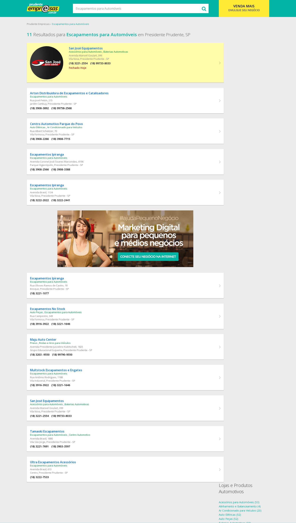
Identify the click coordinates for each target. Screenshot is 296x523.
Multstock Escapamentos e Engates (65, 373)
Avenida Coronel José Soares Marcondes (62, 157)
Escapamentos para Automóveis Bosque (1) (241, 125)
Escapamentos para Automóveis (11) (236, 81)
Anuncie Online (199, 505)
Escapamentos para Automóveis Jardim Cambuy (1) (245, 137)
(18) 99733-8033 (95, 64)
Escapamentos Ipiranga (55, 150)
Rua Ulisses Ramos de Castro (55, 284)
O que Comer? (108, 505)
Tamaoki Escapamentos (56, 437)
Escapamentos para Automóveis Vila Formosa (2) (244, 145)
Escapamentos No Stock (56, 309)
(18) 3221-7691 (48, 452)
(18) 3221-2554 (73, 64)
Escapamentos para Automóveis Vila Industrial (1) (244, 149)
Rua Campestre (47, 316)
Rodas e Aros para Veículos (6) (232, 93)
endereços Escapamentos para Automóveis (240, 189)
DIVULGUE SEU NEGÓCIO (238, 8)
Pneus (42, 344)
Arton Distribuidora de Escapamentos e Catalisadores (78, 86)
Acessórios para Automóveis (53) (234, 52)
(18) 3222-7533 (48, 484)
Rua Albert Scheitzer (50, 125)
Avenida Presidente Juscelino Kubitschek (62, 348)
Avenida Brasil (47, 189)
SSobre (92, 505)
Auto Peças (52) (224, 68)
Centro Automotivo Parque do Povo (65, 118)
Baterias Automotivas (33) (230, 72)
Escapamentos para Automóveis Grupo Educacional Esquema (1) (254, 133)
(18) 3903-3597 (69, 452)
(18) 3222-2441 (69, 197)
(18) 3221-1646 (69, 324)
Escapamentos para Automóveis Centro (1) (240, 129)
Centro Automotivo (88, 440)
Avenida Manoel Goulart (78, 56)
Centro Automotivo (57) (228, 76)
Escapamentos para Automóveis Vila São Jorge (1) (244, 158)
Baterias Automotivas (110, 52)
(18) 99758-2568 (70, 101)
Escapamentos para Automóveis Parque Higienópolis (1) (248, 141)
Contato (180, 505)
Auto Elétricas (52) (225, 64)
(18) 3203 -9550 (48, 356)
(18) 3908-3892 (48, 101)
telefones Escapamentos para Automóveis (240, 185)
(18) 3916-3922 (48, 324)
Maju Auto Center (52, 341)
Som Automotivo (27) (227, 97)
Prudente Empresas (46, 24)
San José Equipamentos (81, 49)
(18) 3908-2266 (48, 133)
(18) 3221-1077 (48, 292)
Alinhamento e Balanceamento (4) (235, 56)
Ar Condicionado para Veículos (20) (235, 60)
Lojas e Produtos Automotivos (231, 38)
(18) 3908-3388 (69, 165)
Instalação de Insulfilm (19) (230, 85)
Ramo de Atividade (132, 505)
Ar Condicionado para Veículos (73, 121)
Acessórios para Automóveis (80, 52)
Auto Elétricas (46, 121)
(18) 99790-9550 (71, 356)
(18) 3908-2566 (48, 165)
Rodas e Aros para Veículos (63, 344)
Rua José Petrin (47, 93)
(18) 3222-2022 (48, 197)
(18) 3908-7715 (69, 133)
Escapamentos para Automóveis (78, 24)
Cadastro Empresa (160, 505)
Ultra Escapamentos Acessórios (61, 469)
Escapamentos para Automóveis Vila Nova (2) (242, 154)
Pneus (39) (220, 89)
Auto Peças (45, 312)
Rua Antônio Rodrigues (52, 380)
